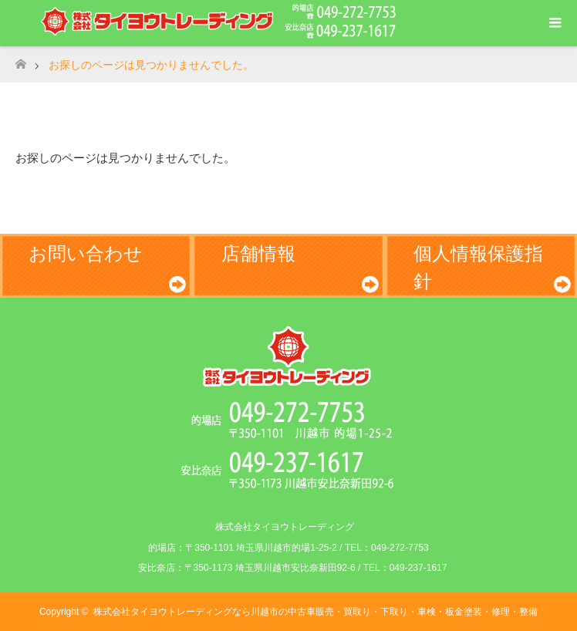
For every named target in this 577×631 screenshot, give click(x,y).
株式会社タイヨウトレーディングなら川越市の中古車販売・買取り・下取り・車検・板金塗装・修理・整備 (315, 611)
